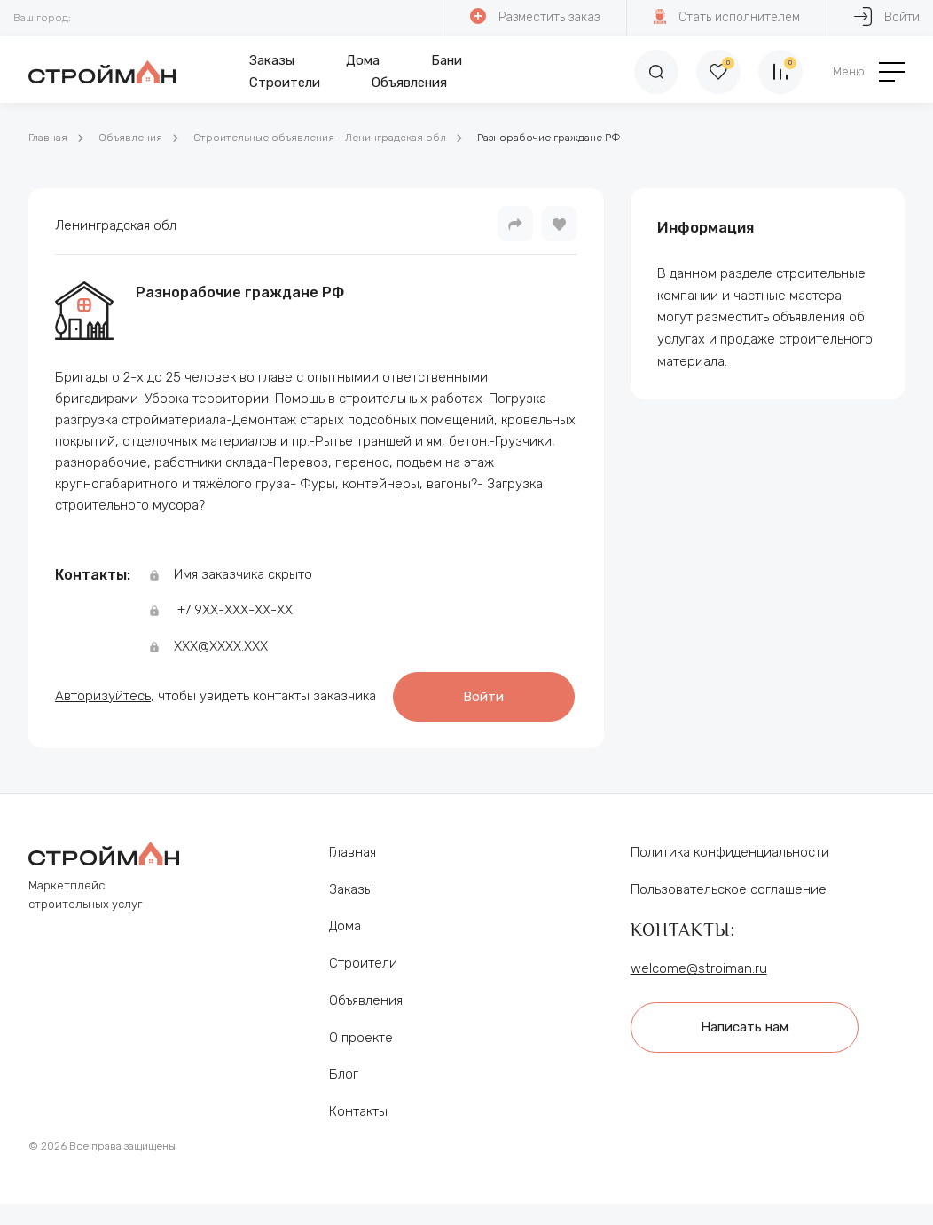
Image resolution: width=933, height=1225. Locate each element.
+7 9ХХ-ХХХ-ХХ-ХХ (235, 610)
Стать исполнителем (727, 16)
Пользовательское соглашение (729, 889)
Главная (47, 137)
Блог (343, 1074)
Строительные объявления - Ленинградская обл (319, 137)
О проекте (361, 1038)
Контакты (358, 1111)
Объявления (409, 83)
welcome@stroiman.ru (699, 968)
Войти (483, 697)
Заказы (271, 60)
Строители (284, 83)
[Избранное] (718, 72)
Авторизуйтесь (103, 696)
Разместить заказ (535, 16)
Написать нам (744, 1027)
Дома (363, 60)
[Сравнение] (780, 72)
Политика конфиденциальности (730, 852)
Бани (446, 60)
